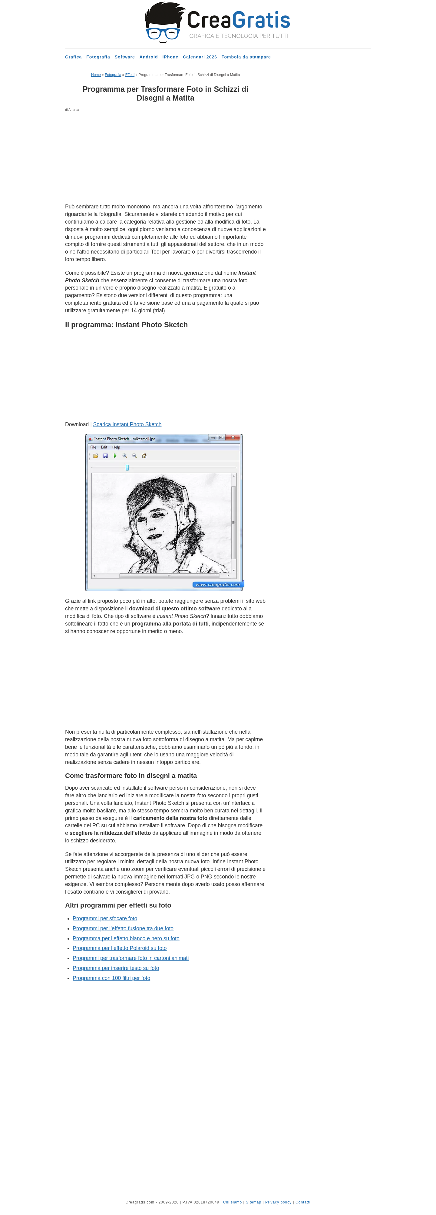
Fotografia (98, 57)
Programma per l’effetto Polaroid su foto (120, 948)
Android (149, 57)
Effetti (129, 75)
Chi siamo (232, 1202)
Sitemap (253, 1202)
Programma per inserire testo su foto (116, 968)
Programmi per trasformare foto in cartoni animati (131, 958)
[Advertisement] (165, 158)
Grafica (73, 57)
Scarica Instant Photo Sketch (127, 424)
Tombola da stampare (246, 57)
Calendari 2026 (200, 57)
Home (96, 75)
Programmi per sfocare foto (105, 918)
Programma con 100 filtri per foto (111, 978)
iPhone (170, 57)
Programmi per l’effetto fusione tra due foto (123, 928)
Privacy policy (278, 1202)
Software (125, 57)
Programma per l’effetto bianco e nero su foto (126, 938)
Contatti (303, 1202)
